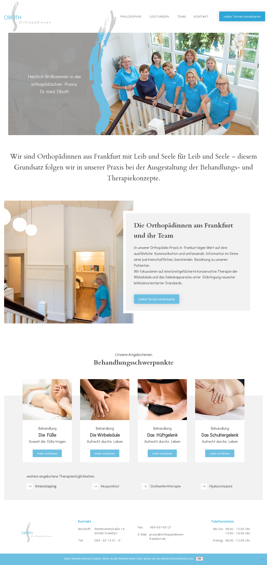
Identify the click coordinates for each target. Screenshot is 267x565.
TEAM (181, 16)
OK (199, 558)
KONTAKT (201, 16)
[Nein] (262, 559)
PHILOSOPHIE (131, 16)
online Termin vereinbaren (156, 299)
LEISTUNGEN (159, 16)
